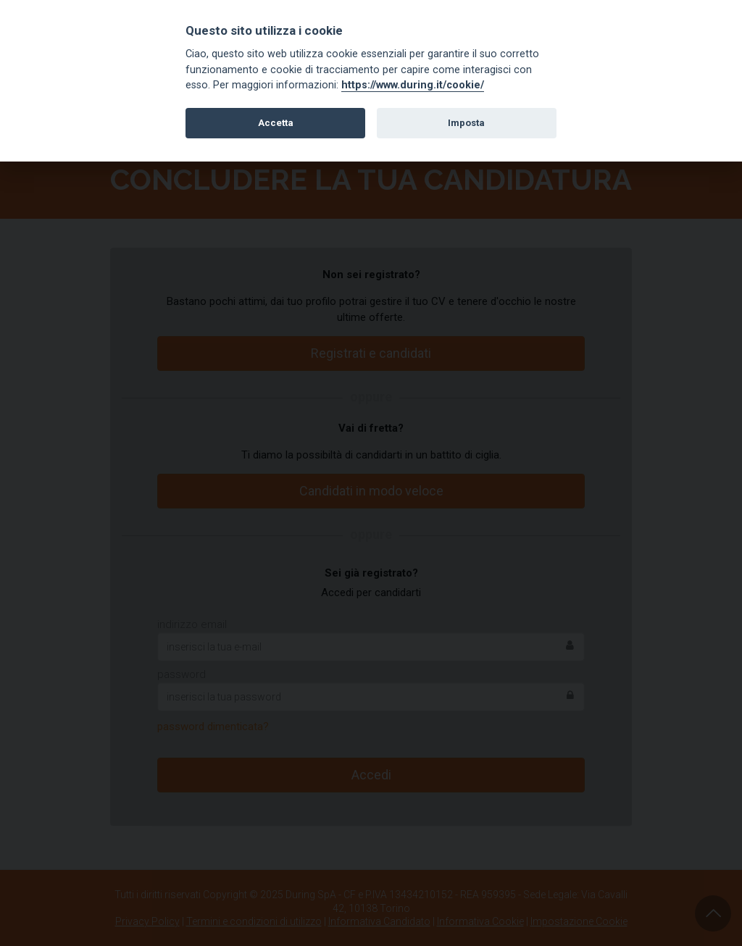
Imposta (466, 122)
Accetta (275, 122)
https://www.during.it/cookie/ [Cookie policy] (412, 85)
